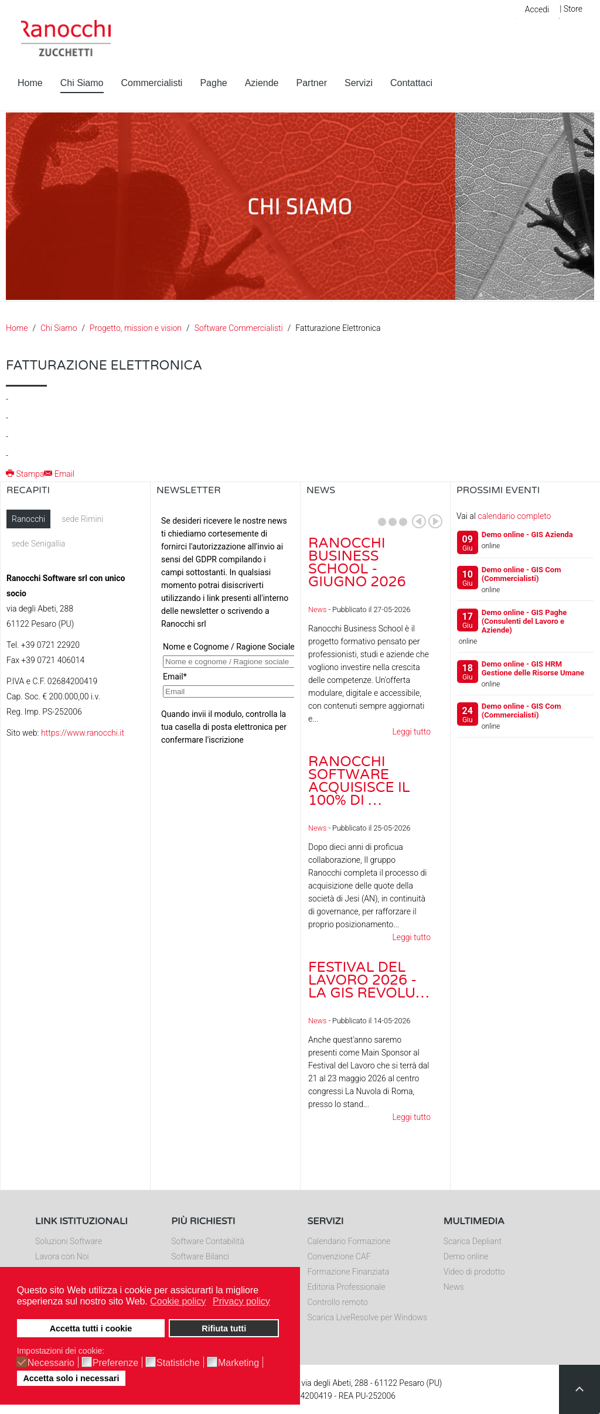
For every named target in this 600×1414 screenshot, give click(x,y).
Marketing (238, 1363)
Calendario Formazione (349, 1241)
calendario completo (514, 516)
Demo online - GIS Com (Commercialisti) (521, 574)
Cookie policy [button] (178, 1301)
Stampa (25, 474)
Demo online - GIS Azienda (527, 534)
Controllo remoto (338, 1302)
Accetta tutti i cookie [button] (91, 1328)
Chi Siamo (82, 83)
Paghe (213, 83)
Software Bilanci (200, 1256)
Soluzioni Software (68, 1241)
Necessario (51, 1363)
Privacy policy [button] (241, 1301)
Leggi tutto (411, 731)
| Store (571, 8)
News (317, 609)
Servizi (359, 83)
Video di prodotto (474, 1271)
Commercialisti (152, 83)
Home (30, 83)
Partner (311, 83)
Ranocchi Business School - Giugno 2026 (357, 562)
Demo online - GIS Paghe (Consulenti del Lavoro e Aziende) (524, 621)
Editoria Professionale (347, 1287)
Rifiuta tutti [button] (224, 1328)
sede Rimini (82, 519)
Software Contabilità (207, 1241)
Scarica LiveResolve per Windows (368, 1317)
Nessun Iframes (225, 627)
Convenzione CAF (339, 1256)
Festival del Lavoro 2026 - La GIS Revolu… (368, 980)
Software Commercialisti (239, 328)
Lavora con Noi (62, 1256)
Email (59, 474)
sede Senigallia (38, 543)
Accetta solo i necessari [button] (71, 1378)
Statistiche (178, 1363)
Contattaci (411, 83)
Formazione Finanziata (349, 1271)
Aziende (262, 83)
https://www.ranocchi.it (82, 732)
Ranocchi (28, 519)
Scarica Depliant (473, 1241)
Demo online (466, 1256)
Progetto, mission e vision (136, 328)
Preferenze (115, 1363)
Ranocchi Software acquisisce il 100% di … (359, 781)
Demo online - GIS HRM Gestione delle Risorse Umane (533, 668)
